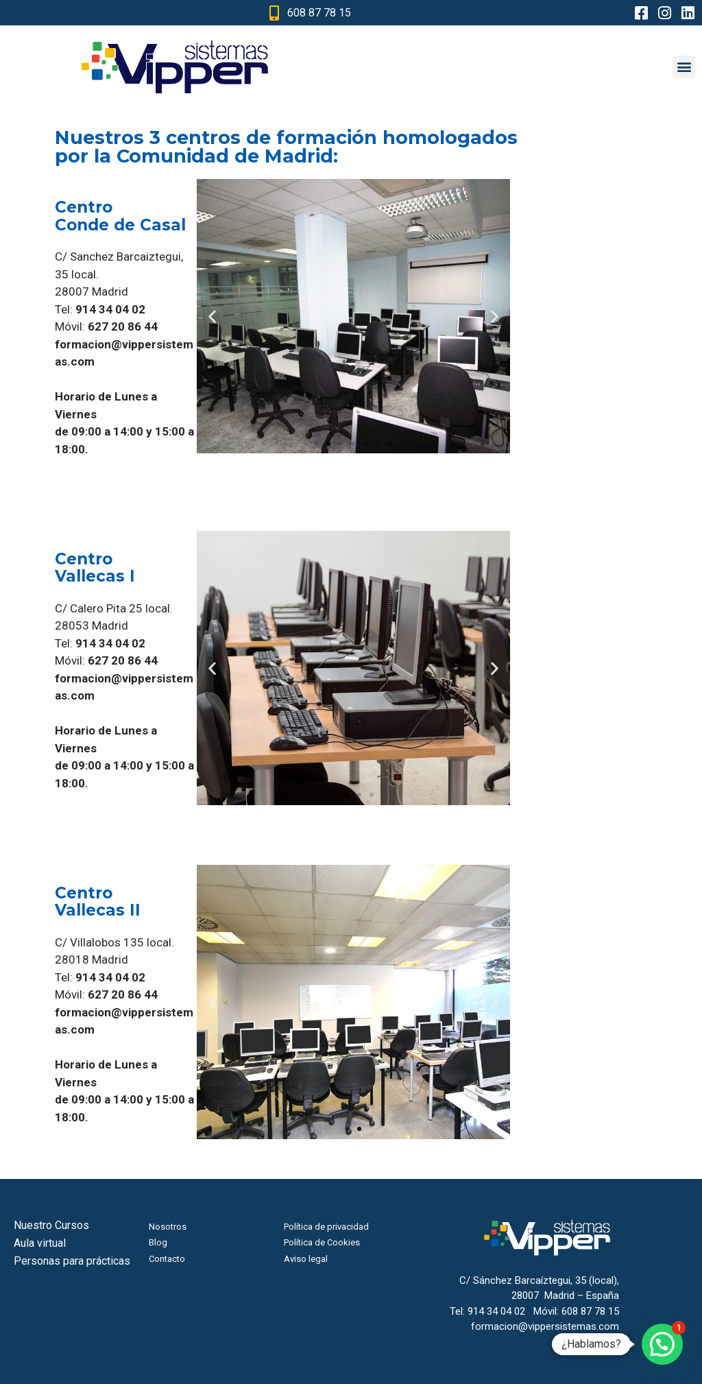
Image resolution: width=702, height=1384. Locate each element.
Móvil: (106, 326)
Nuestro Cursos (51, 1225)
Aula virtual (40, 1243)
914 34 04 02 (496, 1311)
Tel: (100, 309)
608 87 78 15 (590, 1311)
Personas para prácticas (72, 1260)
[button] (684, 67)
